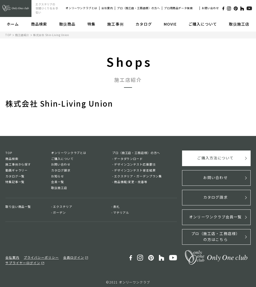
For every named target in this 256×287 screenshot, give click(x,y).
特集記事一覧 (14, 182)
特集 (91, 24)
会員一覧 (57, 182)
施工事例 (115, 24)
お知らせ (57, 176)
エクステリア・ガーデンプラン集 (138, 176)
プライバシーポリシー (39, 255)
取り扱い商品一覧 (18, 206)
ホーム (13, 24)
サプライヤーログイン (103, 255)
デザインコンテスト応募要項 (134, 164)
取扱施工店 (239, 24)
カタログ (144, 24)
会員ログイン (69, 255)
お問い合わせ (210, 8)
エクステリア (62, 206)
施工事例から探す (18, 164)
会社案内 (107, 8)
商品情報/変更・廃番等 (130, 182)
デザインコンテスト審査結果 (134, 170)
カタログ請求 (60, 170)
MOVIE (170, 24)
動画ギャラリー (16, 170)
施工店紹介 (22, 35)
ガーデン (59, 212)
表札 (116, 206)
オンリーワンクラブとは (81, 8)
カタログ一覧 (14, 176)
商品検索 (39, 24)
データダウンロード (128, 158)
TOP (8, 35)
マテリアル (121, 212)
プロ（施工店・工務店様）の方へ (138, 8)
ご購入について (203, 24)
